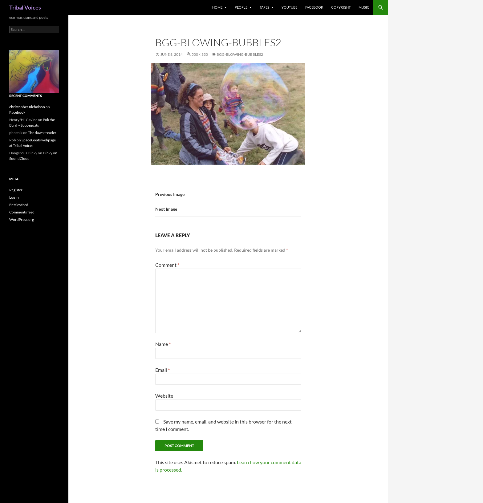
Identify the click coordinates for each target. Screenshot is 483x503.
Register (15, 190)
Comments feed (21, 212)
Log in (14, 197)
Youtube (289, 7)
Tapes (264, 7)
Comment (167, 265)
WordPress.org (21, 219)
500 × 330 (200, 54)
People (241, 7)
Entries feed (18, 204)
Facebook (314, 7)
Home (217, 7)
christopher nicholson (27, 106)
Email (162, 370)
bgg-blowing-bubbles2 (240, 54)
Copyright (341, 7)
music (364, 7)
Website (164, 396)
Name (163, 344)
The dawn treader (42, 132)
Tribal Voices (25, 7)
